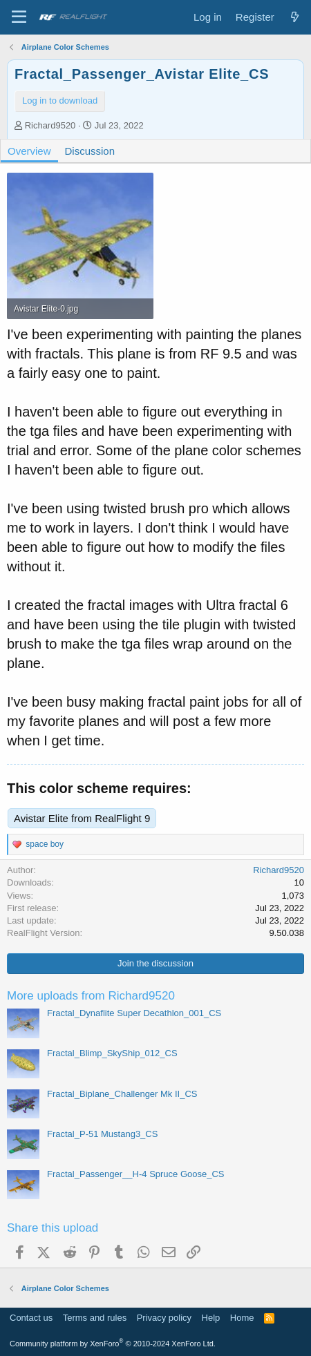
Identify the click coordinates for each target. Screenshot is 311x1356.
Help (211, 1317)
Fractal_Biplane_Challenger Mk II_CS (122, 1094)
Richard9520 (50, 125)
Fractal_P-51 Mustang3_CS (102, 1134)
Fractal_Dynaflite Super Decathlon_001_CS (134, 1013)
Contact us (31, 1317)
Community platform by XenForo (113, 1343)
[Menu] (19, 17)
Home (242, 1317)
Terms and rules (94, 1317)
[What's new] (294, 17)
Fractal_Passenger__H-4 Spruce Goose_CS (136, 1174)
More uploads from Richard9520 (91, 995)
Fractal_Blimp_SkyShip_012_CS (112, 1053)
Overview (29, 151)
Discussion (90, 151)
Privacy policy (164, 1317)
